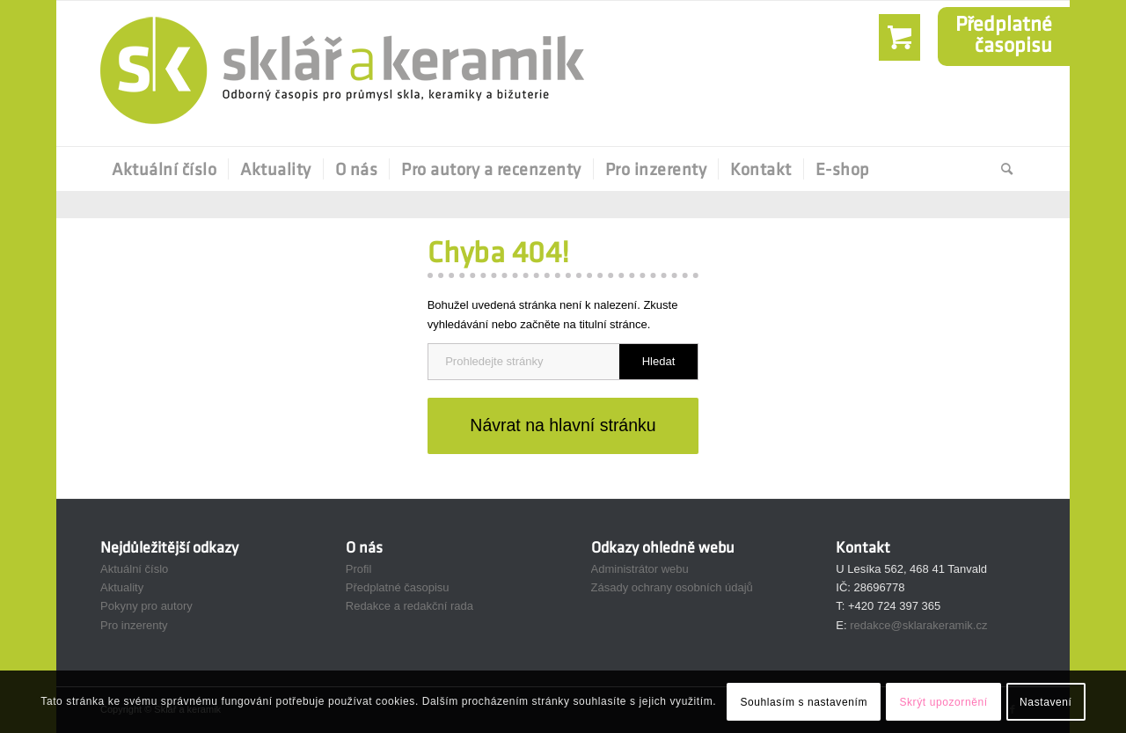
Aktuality (121, 587)
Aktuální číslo (134, 568)
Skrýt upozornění (943, 702)
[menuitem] (164, 169)
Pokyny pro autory (146, 605)
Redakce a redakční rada (409, 605)
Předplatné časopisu (398, 587)
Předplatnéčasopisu (1003, 34)
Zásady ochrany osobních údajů (672, 587)
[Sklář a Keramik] (342, 73)
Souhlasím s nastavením (803, 702)
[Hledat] (1001, 169)
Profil (359, 568)
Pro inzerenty (134, 625)
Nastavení (1045, 702)
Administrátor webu (640, 568)
